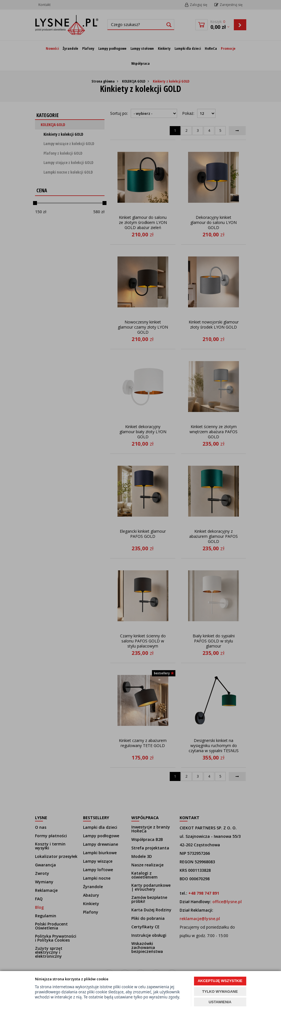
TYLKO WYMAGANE (220, 991)
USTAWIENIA (220, 1002)
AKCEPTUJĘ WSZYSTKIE (220, 981)
